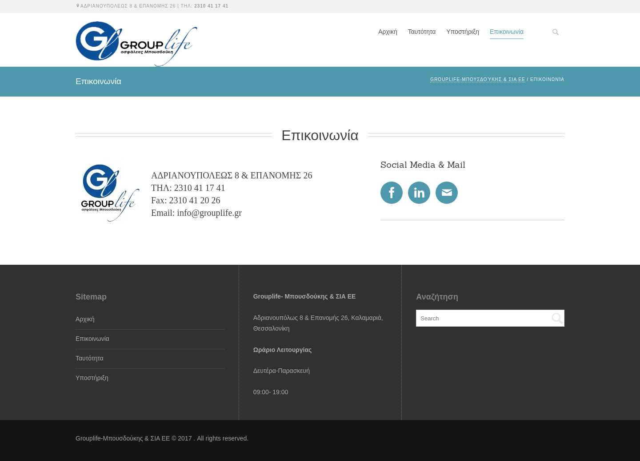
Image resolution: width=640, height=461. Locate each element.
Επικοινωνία (507, 31)
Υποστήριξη (462, 31)
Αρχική (387, 31)
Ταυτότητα (422, 31)
